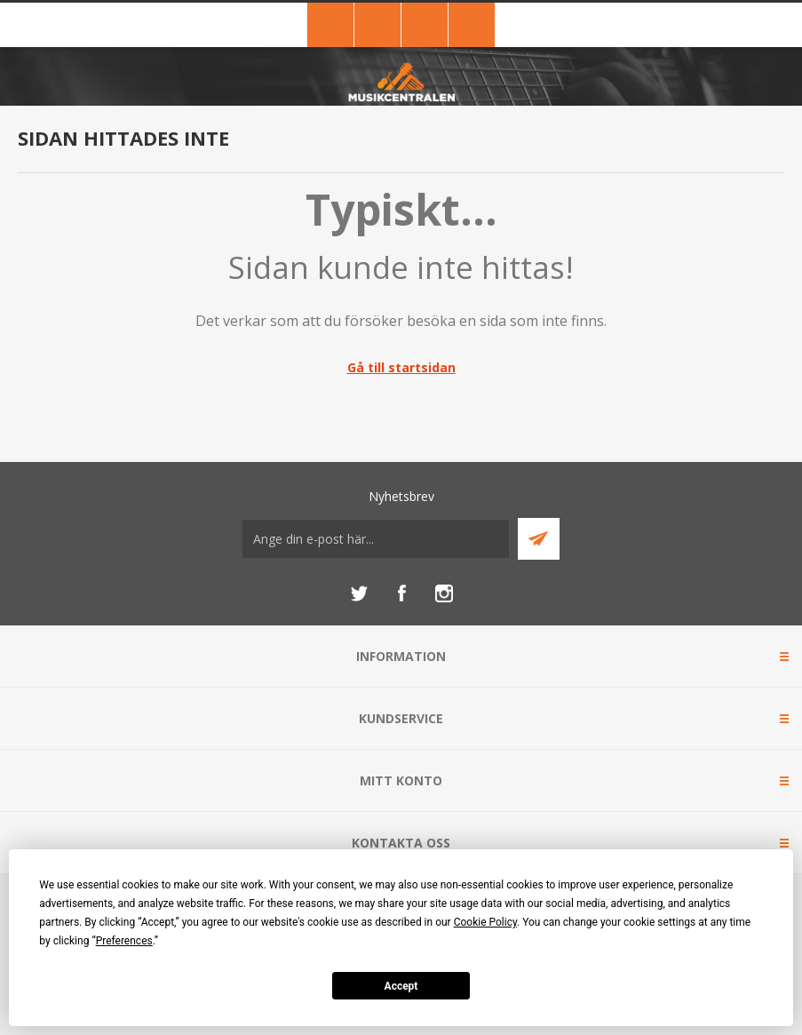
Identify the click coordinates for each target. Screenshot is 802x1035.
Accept (401, 986)
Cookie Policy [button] (485, 922)
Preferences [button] (124, 941)
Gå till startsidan (401, 367)
